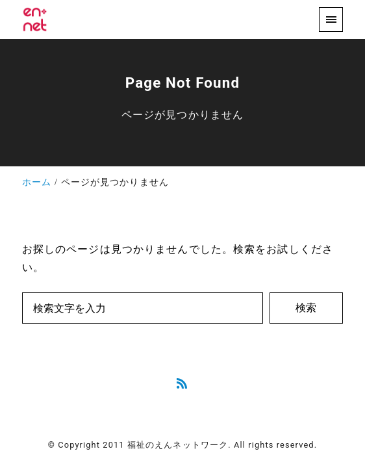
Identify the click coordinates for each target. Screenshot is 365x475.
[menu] (331, 19)
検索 (306, 308)
